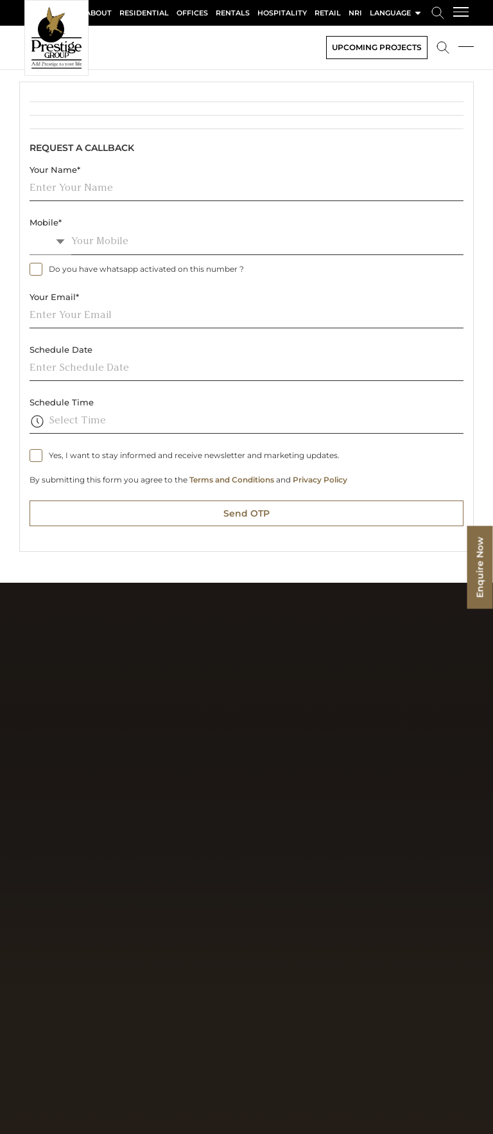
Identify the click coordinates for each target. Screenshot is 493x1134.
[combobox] (50, 242)
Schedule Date (61, 349)
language (396, 12)
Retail (328, 12)
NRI (355, 12)
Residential (144, 12)
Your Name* (55, 169)
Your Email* (54, 297)
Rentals (233, 12)
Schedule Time (62, 402)
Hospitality (282, 12)
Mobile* (46, 222)
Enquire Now (480, 567)
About (98, 12)
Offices (192, 12)
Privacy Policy (320, 479)
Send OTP (246, 513)
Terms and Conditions (231, 479)
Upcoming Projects (377, 47)
